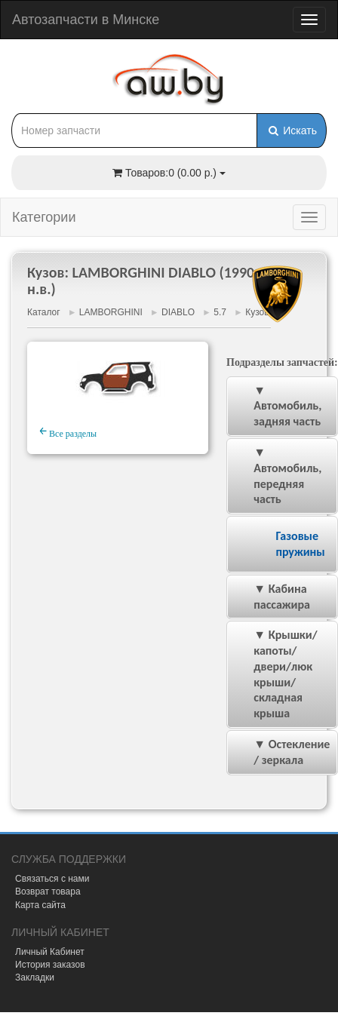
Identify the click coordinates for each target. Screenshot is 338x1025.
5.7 (220, 312)
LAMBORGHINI (111, 312)
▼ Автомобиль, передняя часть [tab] (277, 475)
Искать (291, 130)
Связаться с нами (52, 878)
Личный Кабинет (49, 952)
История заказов (50, 964)
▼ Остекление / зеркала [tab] (281, 752)
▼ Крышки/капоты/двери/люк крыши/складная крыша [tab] (275, 674)
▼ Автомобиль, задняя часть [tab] (277, 406)
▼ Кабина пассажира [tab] (271, 597)
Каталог (43, 312)
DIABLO (178, 312)
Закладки (34, 977)
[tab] (282, 544)
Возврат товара (48, 891)
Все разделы (68, 431)
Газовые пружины (299, 544)
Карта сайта (40, 905)
